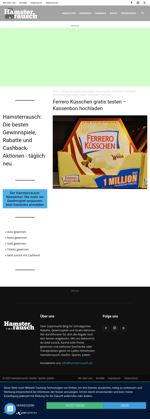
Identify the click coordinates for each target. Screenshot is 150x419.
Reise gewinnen (17, 238)
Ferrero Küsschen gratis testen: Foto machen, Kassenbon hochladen (99, 91)
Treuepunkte (128, 13)
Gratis (113, 13)
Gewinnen (85, 13)
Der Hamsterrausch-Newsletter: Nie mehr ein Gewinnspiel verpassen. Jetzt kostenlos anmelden (25, 199)
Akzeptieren (75, 405)
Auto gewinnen (16, 232)
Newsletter (69, 13)
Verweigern (25, 405)
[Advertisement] (75, 57)
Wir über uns (9, 2)
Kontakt (23, 2)
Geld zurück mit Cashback (23, 255)
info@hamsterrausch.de (77, 363)
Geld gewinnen (16, 243)
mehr (125, 405)
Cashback (100, 13)
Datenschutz (52, 2)
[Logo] (20, 13)
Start (55, 91)
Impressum (36, 2)
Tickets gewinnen (18, 249)
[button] (142, 13)
